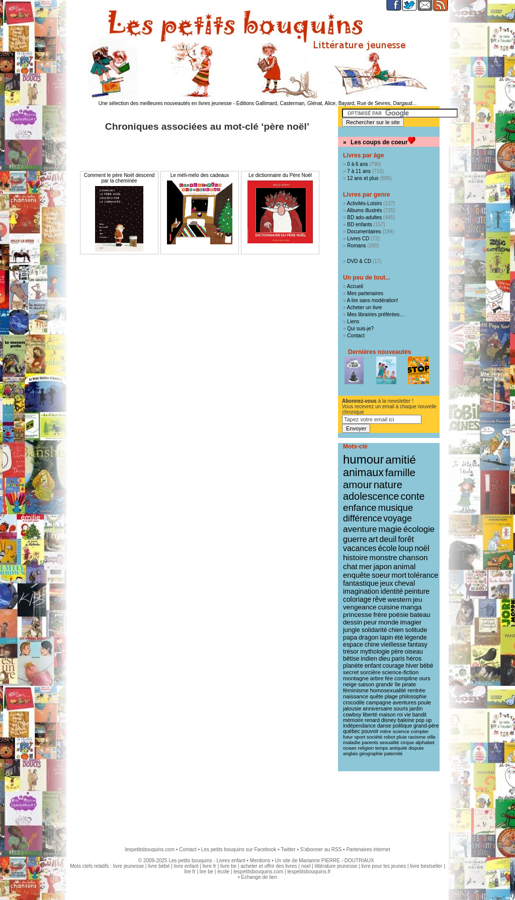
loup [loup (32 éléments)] (405, 548)
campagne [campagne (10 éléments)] (378, 702)
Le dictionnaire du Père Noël (280, 175)
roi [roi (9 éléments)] (400, 714)
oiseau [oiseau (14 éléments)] (414, 651)
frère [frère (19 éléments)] (380, 614)
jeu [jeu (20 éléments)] (417, 599)
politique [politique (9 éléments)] (402, 726)
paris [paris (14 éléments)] (397, 658)
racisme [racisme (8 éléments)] (416, 737)
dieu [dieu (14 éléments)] (384, 658)
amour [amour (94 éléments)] (357, 484)
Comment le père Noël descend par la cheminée (119, 178)
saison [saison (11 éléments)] (366, 684)
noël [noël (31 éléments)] (421, 548)
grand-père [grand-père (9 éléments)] (426, 726)
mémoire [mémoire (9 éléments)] (353, 720)
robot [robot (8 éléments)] (389, 737)
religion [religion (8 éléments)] (366, 748)
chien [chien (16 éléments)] (395, 630)
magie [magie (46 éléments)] (390, 529)
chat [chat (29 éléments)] (350, 566)
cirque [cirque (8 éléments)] (407, 742)
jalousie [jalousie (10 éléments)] (352, 708)
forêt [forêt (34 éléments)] (406, 539)
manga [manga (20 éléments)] (411, 607)
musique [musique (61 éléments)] (395, 507)
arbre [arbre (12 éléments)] (377, 678)
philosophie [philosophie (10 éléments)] (412, 696)
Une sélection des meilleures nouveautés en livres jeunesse (165, 103)
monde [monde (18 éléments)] (388, 622)
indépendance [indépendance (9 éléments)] (359, 726)
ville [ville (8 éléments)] (431, 737)
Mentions (260, 860)
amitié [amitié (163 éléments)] (400, 459)
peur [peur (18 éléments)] (370, 622)
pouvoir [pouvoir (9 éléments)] (370, 731)
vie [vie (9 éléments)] (407, 714)
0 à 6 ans (357, 164)
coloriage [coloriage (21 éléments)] (357, 599)
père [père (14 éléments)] (397, 651)
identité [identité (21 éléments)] (392, 591)
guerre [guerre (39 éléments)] (355, 539)
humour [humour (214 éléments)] (363, 459)
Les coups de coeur (379, 142)
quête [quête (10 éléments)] (376, 696)
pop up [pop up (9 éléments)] (424, 720)
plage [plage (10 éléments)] (391, 696)
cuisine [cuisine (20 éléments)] (388, 607)
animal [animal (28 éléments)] (404, 566)
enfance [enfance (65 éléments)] (360, 507)
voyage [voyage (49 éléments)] (397, 518)
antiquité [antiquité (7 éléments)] (398, 748)
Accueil (355, 286)
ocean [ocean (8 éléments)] (350, 748)
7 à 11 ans (359, 171)
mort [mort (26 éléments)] (399, 575)
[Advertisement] (257, 804)
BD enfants (359, 224)
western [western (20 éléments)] (400, 599)
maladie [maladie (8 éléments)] (351, 742)
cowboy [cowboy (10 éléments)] (352, 714)
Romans (356, 245)
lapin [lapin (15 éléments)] (386, 637)
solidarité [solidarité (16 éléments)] (374, 630)
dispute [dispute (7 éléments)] (415, 748)
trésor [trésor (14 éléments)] (351, 651)
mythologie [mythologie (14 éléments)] (375, 651)
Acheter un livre (364, 307)
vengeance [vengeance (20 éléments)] (360, 607)
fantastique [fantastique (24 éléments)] (361, 583)
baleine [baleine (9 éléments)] (405, 720)
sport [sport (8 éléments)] (359, 737)
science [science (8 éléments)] (401, 731)
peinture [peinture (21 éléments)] (417, 591)
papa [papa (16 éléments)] (350, 637)
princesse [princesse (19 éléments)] (357, 614)
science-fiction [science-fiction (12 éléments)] (400, 672)
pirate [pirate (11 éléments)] (409, 684)
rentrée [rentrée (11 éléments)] (416, 690)
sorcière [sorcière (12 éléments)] (370, 672)
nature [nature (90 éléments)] (388, 484)
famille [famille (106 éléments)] (400, 472)
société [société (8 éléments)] (374, 737)
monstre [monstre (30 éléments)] (383, 557)
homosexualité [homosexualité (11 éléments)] (388, 690)
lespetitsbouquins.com (150, 849)
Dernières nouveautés (379, 351)
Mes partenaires (365, 293)
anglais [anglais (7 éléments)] (350, 753)
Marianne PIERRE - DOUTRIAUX (336, 860)
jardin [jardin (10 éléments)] (415, 708)
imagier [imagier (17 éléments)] (410, 622)
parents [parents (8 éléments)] (370, 742)
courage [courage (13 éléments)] (393, 665)
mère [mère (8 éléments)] (385, 731)
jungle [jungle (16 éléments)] (351, 630)
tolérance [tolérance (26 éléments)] (423, 575)
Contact (355, 335)
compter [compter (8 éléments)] (420, 731)
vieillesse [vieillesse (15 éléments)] (393, 644)
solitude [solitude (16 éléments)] (416, 630)
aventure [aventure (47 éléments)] (360, 529)
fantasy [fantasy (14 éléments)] (417, 644)
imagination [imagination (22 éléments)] (361, 591)
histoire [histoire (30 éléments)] (355, 557)
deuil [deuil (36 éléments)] (387, 539)
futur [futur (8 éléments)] (348, 737)
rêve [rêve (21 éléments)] (379, 599)
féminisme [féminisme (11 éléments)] (356, 690)
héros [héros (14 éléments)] (414, 658)
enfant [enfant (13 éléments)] (373, 665)
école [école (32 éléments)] (387, 548)
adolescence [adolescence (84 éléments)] (371, 496)
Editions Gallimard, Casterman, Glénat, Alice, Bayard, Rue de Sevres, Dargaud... (326, 103)
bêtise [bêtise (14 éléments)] (351, 658)
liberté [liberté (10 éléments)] (370, 714)
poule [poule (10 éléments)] (424, 702)
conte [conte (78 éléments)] (412, 496)
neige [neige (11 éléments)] (350, 684)
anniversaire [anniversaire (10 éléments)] (377, 708)
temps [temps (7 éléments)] (381, 748)
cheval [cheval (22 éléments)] (404, 583)
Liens (353, 321)
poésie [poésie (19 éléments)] (399, 614)
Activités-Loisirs (364, 203)
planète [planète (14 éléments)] (353, 665)
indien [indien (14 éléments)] (369, 658)
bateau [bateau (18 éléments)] (420, 614)
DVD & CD (359, 261)
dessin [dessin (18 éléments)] (352, 622)
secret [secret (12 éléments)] (351, 672)
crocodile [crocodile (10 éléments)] (354, 702)
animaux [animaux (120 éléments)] (363, 473)
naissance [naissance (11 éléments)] (355, 696)
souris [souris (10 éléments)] (401, 708)
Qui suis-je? (360, 328)
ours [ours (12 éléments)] (424, 678)
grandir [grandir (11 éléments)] (384, 684)
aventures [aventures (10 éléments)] (404, 702)
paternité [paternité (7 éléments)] (393, 753)
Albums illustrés (364, 210)
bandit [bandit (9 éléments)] (419, 714)
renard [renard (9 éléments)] (372, 720)
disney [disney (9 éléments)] (388, 720)
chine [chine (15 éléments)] (372, 644)
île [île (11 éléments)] (398, 684)
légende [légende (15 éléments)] (415, 637)
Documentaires (364, 231)
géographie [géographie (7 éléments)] (371, 753)
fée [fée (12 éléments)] (389, 678)
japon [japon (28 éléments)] (382, 566)
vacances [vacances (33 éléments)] (360, 548)
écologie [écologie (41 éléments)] (419, 529)
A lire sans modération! (372, 300)
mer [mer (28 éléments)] (365, 566)
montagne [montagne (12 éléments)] (356, 678)
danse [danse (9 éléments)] (384, 726)
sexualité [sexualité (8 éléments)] (389, 742)
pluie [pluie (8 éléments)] (401, 737)
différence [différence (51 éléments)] (362, 518)
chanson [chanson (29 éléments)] (413, 557)
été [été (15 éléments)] (398, 637)
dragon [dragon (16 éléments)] (369, 637)
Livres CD (358, 238)
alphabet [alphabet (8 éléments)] (425, 742)
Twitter (288, 849)
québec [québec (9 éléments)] (351, 731)
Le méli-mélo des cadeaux (199, 175)
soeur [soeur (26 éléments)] (381, 575)
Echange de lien (259, 877)
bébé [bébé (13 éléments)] (426, 665)
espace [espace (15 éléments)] (353, 644)
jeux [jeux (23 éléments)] (386, 583)
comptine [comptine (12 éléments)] (406, 678)
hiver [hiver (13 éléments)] (411, 665)
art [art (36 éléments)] (373, 539)
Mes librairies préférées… (375, 314)
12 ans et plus (362, 178)
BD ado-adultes (364, 217)
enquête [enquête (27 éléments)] (356, 575)
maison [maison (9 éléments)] (387, 714)
